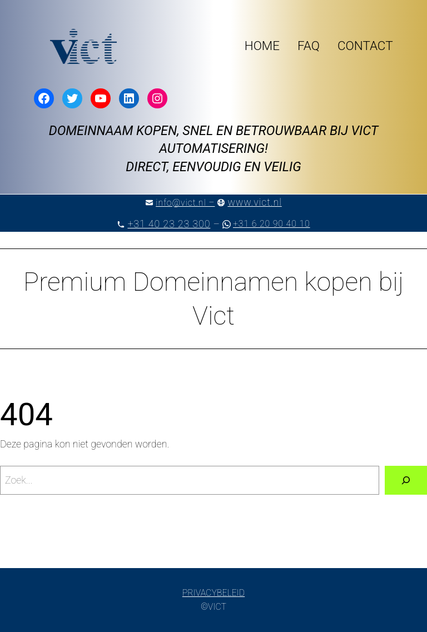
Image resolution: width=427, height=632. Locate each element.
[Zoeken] (406, 480)
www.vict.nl (254, 202)
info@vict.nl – (185, 202)
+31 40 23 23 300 (168, 224)
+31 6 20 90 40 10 (271, 223)
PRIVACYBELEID (213, 593)
